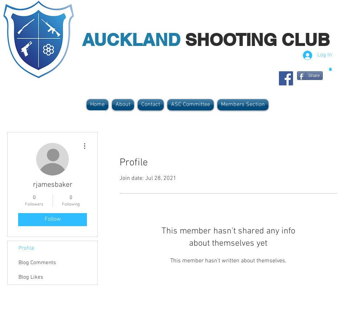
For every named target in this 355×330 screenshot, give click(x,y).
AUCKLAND (133, 39)
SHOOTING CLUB (257, 39)
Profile (26, 248)
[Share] (310, 75)
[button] (330, 69)
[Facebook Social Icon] (286, 78)
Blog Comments (37, 262)
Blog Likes (30, 277)
